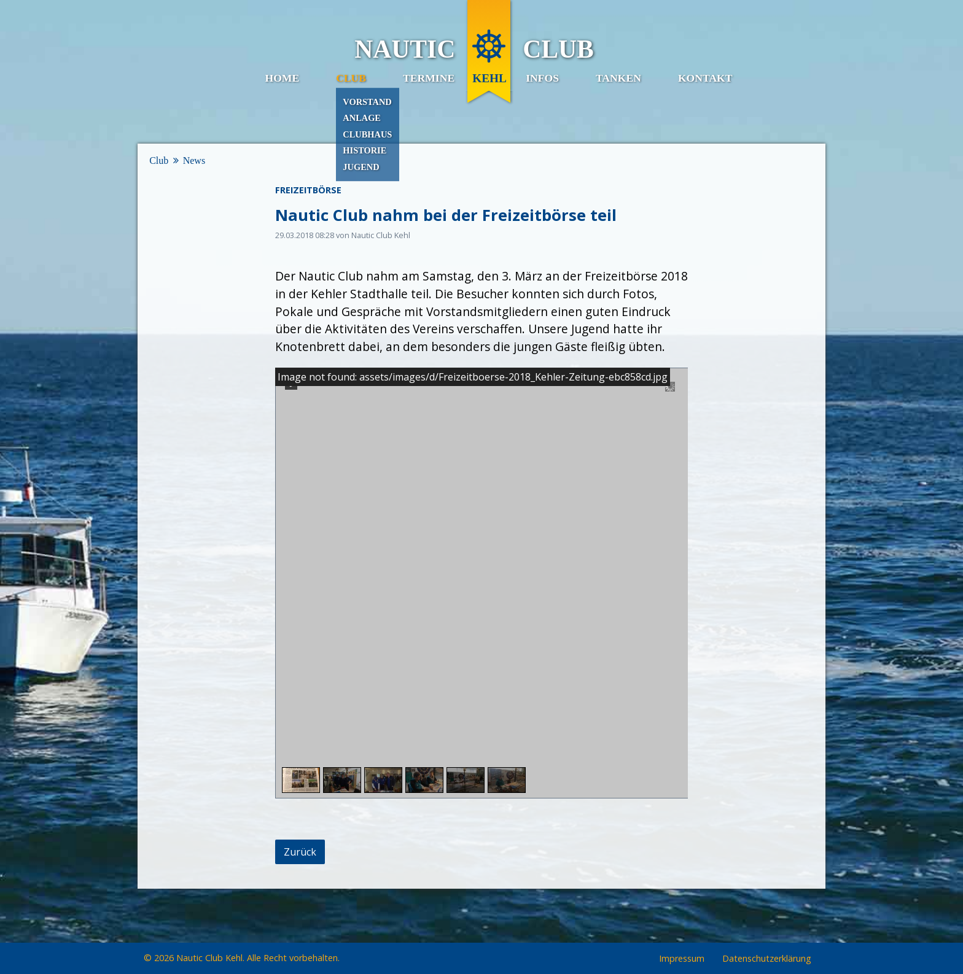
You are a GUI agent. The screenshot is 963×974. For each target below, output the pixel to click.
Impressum (681, 959)
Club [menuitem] (351, 78)
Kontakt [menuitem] (705, 78)
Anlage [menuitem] (362, 118)
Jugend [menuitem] (361, 167)
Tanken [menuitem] (618, 78)
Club (158, 160)
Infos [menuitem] (542, 78)
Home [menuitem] (282, 78)
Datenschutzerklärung (766, 959)
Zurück (300, 852)
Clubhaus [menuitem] (367, 134)
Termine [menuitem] (428, 78)
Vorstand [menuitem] (367, 102)
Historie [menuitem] (364, 151)
